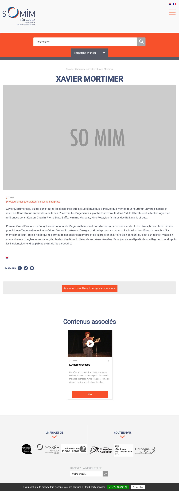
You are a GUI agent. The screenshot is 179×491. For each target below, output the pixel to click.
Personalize (137, 487)
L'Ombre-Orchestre (79, 365)
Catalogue (80, 69)
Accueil (69, 69)
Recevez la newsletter (85, 468)
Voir (90, 394)
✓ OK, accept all (118, 487)
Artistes (91, 69)
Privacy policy (152, 487)
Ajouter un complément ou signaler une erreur (89, 288)
